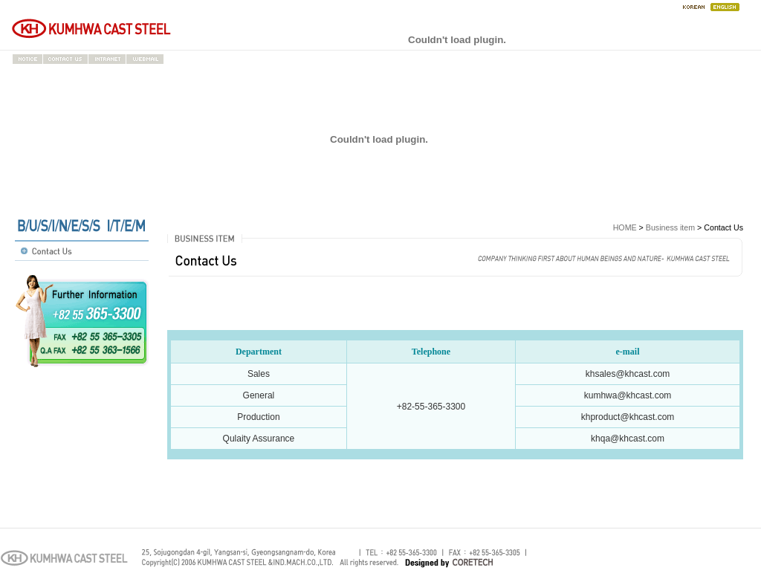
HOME (625, 227)
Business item (670, 227)
